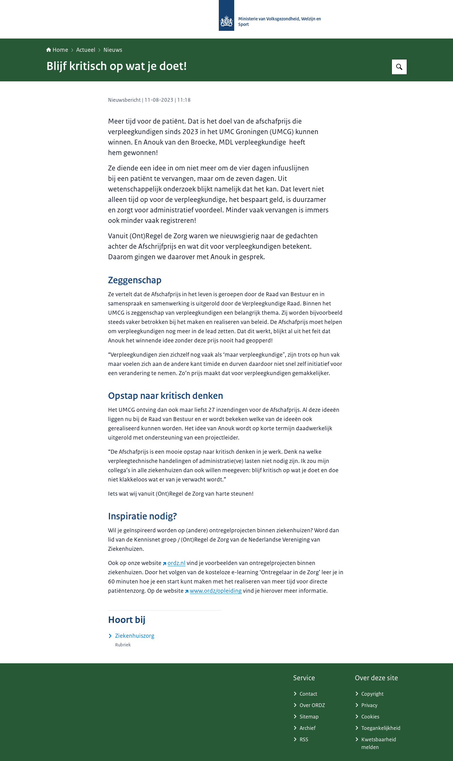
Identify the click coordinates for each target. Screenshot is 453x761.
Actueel (85, 50)
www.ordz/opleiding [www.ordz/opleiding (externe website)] (213, 591)
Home (57, 50)
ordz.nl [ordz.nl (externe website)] (174, 563)
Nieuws (112, 50)
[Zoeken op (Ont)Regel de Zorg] (399, 66)
